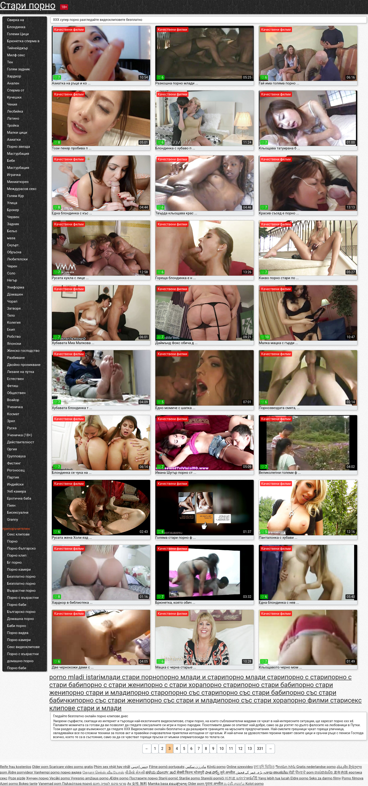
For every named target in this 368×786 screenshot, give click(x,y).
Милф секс (16, 55)
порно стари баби (268, 685)
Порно (12, 541)
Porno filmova (352, 778)
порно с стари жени (113, 685)
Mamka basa (158, 784)
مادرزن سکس (195, 767)
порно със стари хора (254, 700)
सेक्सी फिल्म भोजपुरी (190, 772)
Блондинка (16, 27)
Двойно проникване (23, 365)
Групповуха (16, 456)
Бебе (11, 161)
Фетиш (12, 386)
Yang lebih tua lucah (274, 778)
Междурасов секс (22, 189)
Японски (14, 344)
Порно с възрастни (23, 598)
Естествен (15, 379)
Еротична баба (19, 498)
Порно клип (17, 555)
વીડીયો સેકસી (135, 772)
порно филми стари (317, 700)
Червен (13, 217)
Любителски (17, 259)
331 (260, 748)
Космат (13, 414)
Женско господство (23, 351)
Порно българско (21, 548)
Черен (12, 266)
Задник (13, 224)
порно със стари (193, 692)
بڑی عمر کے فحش (249, 772)
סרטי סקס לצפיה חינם (109, 784)
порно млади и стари (192, 677)
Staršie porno (190, 778)
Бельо (12, 231)
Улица (12, 203)
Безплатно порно (21, 576)
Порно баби (16, 605)
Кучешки (14, 97)
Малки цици (17, 132)
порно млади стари (255, 677)
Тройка (13, 125)
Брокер (13, 210)
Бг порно (14, 562)
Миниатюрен (18, 182)
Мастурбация (18, 154)
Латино (13, 118)
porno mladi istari (74, 677)
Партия (13, 477)
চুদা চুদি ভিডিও (264, 767)
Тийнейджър (17, 48)
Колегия (14, 322)
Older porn (40, 767)
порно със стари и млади (182, 700)
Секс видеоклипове (23, 647)
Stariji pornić (169, 778)
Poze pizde (16, 778)
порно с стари (306, 677)
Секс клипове (18, 534)
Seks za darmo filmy (325, 778)
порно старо (149, 692)
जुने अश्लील (228, 772)
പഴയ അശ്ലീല (276, 772)
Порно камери (19, 569)
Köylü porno (216, 767)
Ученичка (15, 407)
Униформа (15, 287)
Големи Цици (18, 34)
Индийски (15, 484)
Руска (12, 428)
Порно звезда (18, 146)
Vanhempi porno (47, 772)
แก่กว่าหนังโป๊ (247, 778)
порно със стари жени (109, 700)
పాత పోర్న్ (212, 772)
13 (250, 748)
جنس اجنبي (139, 767)
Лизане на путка (20, 372)
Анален (13, 83)
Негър (12, 280)
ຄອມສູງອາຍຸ (178, 784)
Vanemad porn (50, 784)
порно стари (222, 685)
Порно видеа (17, 633)
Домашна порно (20, 619)
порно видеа (71, 772)
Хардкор (14, 76)
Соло (11, 273)
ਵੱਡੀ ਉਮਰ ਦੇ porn (301, 772)
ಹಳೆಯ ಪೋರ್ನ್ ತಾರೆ (161, 772)
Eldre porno (300, 778)
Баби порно (16, 626)
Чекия (12, 104)
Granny (12, 519)
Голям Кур (15, 196)
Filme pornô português (166, 767)
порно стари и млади (97, 692)
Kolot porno (254, 784)
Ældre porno (119, 778)
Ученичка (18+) (19, 435)
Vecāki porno (60, 778)
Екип (11, 329)
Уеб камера (16, 491)
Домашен (15, 294)
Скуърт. (13, 245)
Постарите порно (143, 778)
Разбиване (16, 358)
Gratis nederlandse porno (316, 767)
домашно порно (20, 661)
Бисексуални (17, 512)
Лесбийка (15, 111)
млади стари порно (130, 677)
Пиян (11, 505)
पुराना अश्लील (214, 784)
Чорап (12, 301)
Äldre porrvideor (21, 772)
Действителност (20, 442)
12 (240, 748)
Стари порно (27, 5)
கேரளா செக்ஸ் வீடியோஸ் (103, 772)
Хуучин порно (38, 778)
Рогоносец (16, 470)
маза (11, 238)
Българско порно (21, 612)
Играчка (14, 175)
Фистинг (14, 463)
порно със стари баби (252, 692)
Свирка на (15, 20)
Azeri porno (9, 784)
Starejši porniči (213, 778)
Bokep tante (28, 784)
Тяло (11, 315)
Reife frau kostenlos (15, 767)
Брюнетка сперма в (23, 41)
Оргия (12, 449)
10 (221, 748)
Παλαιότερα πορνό (77, 784)
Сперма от (15, 90)
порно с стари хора (173, 685)
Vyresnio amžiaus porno (90, 778)
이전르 (230, 778)
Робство (14, 336)
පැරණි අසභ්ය (234, 784)
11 (231, 748)
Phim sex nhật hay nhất (112, 767)
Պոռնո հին (285, 767)
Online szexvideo (239, 767)
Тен (10, 62)
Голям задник (18, 69)
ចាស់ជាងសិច (324, 772)
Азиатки (14, 139)
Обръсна (14, 252)
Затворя (14, 308)
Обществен (16, 393)
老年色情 (341, 772)
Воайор (13, 400)
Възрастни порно (21, 591)
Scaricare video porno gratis (71, 767)
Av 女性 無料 (137, 784)
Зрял (11, 421)
